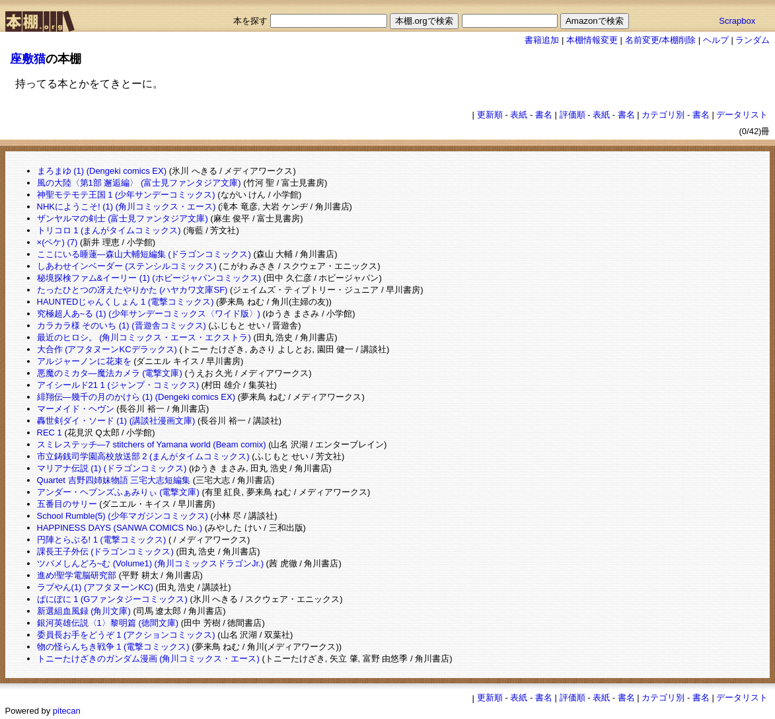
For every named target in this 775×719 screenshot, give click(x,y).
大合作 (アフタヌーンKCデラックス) (107, 349)
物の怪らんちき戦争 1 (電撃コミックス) (113, 647)
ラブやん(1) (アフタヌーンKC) (95, 587)
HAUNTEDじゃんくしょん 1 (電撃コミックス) (125, 302)
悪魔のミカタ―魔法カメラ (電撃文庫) (109, 373)
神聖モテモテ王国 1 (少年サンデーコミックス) (126, 195)
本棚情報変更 (592, 40)
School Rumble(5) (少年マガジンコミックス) (122, 516)
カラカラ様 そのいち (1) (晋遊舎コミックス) (121, 325)
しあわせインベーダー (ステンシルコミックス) (127, 266)
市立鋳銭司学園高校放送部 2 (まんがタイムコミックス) (143, 456)
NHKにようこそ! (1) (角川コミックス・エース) (126, 206)
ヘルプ (716, 40)
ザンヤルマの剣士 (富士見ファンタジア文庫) (122, 218)
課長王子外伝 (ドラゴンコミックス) (105, 551)
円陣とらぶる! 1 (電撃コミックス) (101, 540)
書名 (543, 115)
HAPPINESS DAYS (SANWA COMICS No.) (120, 528)
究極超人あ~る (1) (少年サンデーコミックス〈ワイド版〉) (148, 314)
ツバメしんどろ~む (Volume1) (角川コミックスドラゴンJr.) (150, 563)
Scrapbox (737, 21)
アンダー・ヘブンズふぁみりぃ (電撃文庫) (118, 492)
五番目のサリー (67, 504)
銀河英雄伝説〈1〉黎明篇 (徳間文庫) (108, 623)
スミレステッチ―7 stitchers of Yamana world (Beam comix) (151, 444)
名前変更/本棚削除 (660, 40)
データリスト (742, 115)
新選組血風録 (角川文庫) (84, 611)
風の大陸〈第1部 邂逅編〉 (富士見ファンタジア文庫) (139, 183)
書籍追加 (542, 40)
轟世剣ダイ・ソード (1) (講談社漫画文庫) (116, 421)
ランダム (752, 40)
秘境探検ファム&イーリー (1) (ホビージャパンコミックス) (149, 278)
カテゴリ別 (663, 115)
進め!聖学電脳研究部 (77, 575)
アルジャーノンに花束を (84, 361)
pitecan (67, 711)
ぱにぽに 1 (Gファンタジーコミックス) (112, 599)
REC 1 (49, 432)
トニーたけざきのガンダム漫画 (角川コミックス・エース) (148, 658)
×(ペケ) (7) (57, 242)
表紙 (518, 115)
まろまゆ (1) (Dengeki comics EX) (101, 171)
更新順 (490, 115)
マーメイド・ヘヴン (75, 409)
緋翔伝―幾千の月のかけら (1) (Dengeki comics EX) (136, 397)
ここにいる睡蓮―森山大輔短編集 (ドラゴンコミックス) (144, 254)
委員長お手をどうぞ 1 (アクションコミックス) (126, 635)
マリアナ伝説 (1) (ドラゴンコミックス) (112, 468)
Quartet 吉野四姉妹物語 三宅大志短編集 (114, 480)
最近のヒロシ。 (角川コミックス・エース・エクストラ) (144, 337)
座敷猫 (28, 58)
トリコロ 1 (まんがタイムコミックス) (109, 230)
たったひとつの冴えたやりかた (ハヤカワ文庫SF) (132, 290)
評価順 (572, 115)
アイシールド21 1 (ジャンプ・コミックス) (118, 385)
